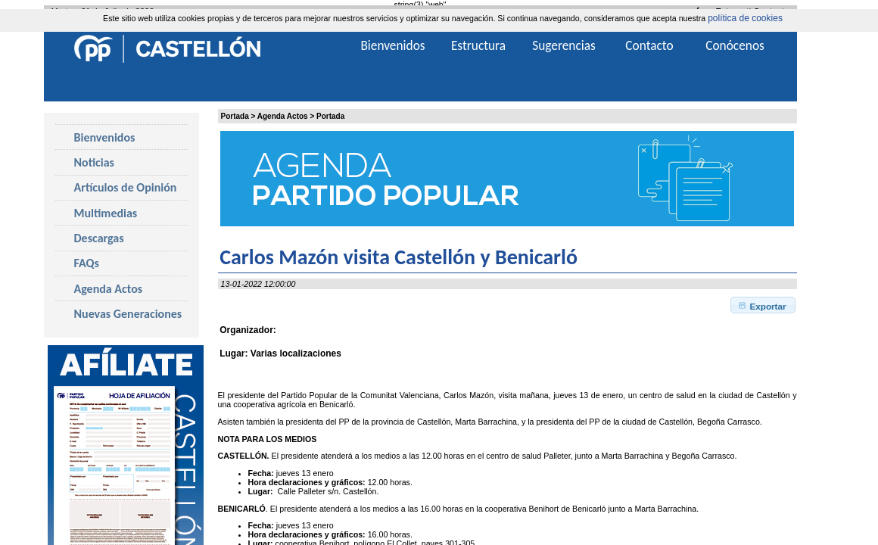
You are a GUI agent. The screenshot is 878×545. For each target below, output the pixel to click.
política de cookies (745, 18)
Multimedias (106, 213)
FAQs (86, 263)
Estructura (478, 45)
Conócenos (734, 45)
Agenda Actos (282, 116)
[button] (763, 305)
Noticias (94, 162)
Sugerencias (564, 45)
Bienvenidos (104, 137)
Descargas (99, 238)
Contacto (649, 45)
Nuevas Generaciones (128, 314)
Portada (235, 116)
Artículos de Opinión (125, 187)
